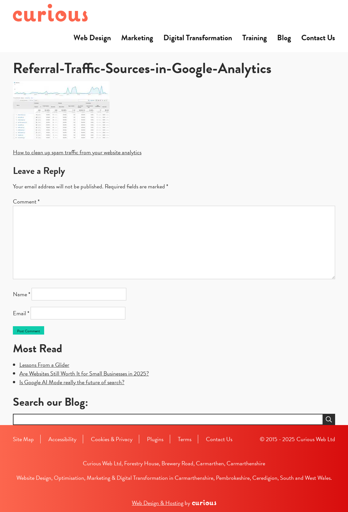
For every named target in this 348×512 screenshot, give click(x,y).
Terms (184, 439)
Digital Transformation (197, 37)
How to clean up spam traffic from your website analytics (77, 152)
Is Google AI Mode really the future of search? (71, 382)
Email (21, 313)
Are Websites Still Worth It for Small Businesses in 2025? (84, 373)
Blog (284, 37)
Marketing (137, 37)
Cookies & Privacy (111, 439)
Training (254, 37)
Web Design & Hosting (157, 502)
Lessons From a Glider (44, 364)
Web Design (92, 37)
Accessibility (62, 439)
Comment (26, 201)
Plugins (155, 439)
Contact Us (318, 37)
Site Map (23, 439)
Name (21, 294)
